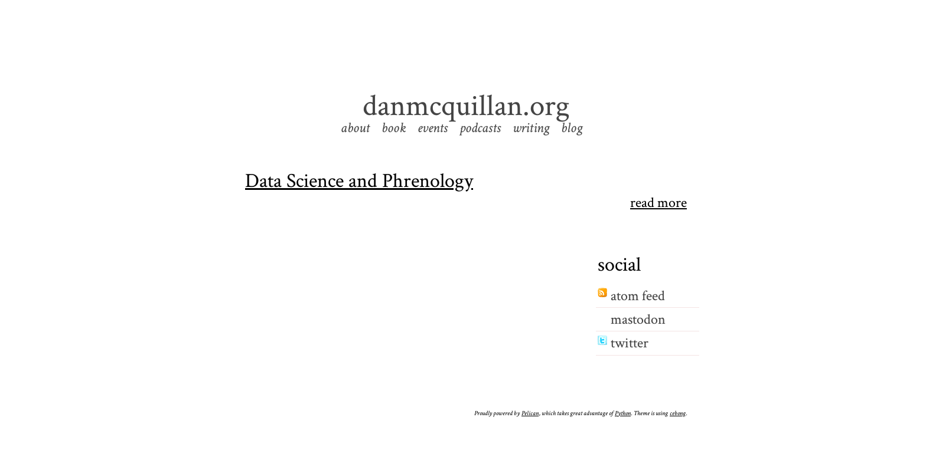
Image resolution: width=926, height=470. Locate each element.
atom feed (638, 296)
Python (623, 413)
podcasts (480, 128)
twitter (629, 343)
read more (658, 203)
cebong (678, 413)
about (355, 128)
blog (571, 128)
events (433, 128)
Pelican (530, 413)
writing (531, 128)
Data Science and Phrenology (359, 180)
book (394, 128)
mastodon (638, 319)
